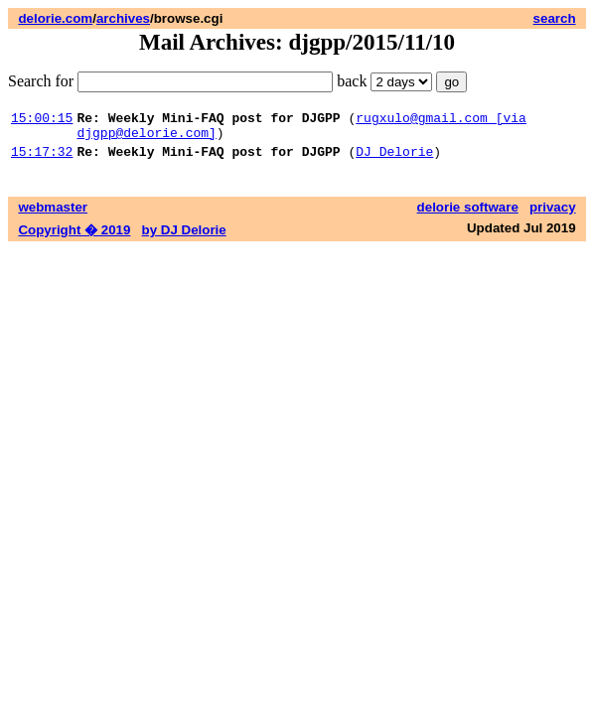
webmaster (52, 216)
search (554, 18)
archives (123, 18)
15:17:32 (42, 160)
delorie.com (55, 18)
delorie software (468, 216)
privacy (552, 216)
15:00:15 (42, 120)
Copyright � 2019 (74, 238)
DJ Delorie (394, 160)
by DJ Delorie (184, 238)
